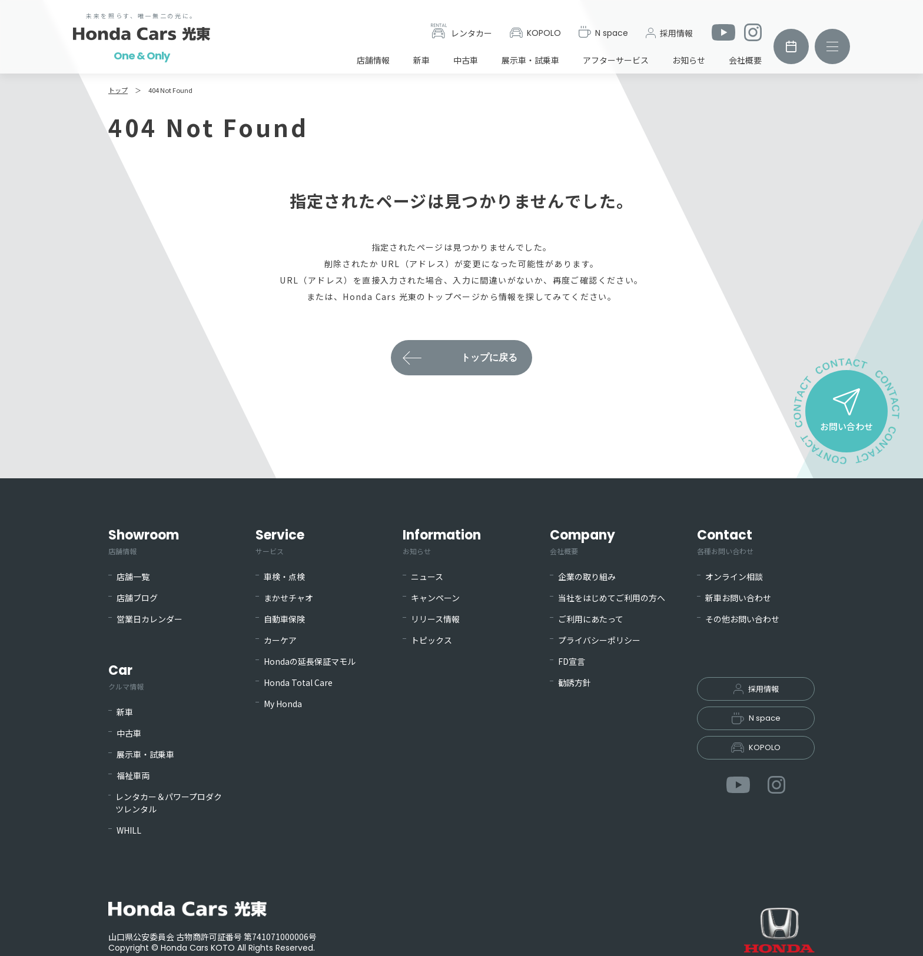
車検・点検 (284, 576)
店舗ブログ (137, 598)
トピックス (431, 640)
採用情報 (669, 33)
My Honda (283, 703)
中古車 (465, 60)
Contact (725, 541)
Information (442, 541)
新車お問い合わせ (738, 598)
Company (582, 541)
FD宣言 (571, 661)
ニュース (427, 576)
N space (603, 32)
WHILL (129, 830)
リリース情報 (435, 619)
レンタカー (461, 31)
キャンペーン (435, 598)
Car (126, 676)
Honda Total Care (298, 682)
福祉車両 (133, 775)
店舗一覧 (133, 576)
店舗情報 (373, 60)
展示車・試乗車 (530, 60)
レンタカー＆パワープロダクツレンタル (168, 803)
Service (279, 541)
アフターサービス (616, 60)
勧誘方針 (574, 682)
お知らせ (688, 60)
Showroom (143, 541)
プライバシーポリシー (599, 640)
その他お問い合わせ (742, 619)
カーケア (280, 640)
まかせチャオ (288, 598)
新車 (421, 60)
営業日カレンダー (149, 619)
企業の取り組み (587, 576)
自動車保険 (284, 619)
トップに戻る (489, 357)
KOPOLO (535, 33)
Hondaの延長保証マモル (310, 661)
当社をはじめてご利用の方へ (611, 598)
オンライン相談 (734, 576)
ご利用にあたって (590, 619)
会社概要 (745, 60)
